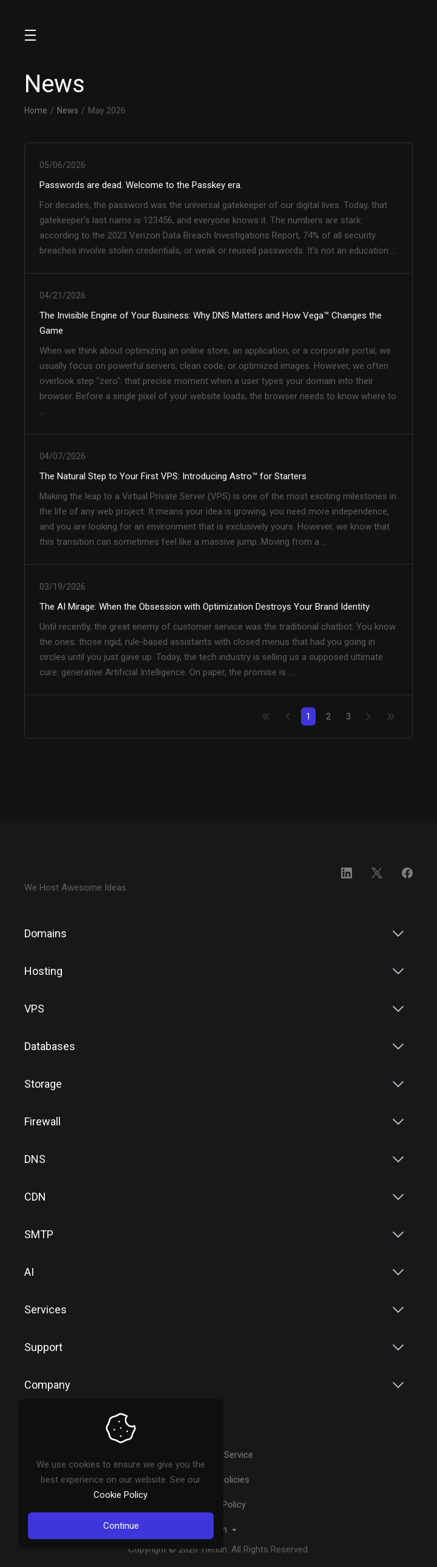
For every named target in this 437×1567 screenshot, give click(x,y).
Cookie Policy (120, 1494)
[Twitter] (377, 873)
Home (35, 110)
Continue (121, 1525)
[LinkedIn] (346, 873)
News (67, 110)
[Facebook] (407, 873)
